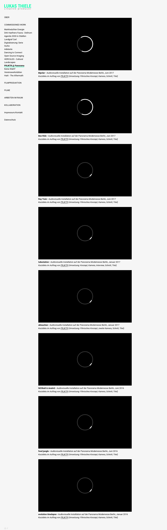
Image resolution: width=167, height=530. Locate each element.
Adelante (8, 49)
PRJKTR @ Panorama (14, 65)
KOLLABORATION (12, 105)
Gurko (7, 46)
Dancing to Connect (13, 52)
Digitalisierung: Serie (13, 43)
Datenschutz (10, 120)
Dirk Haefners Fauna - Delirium (18, 33)
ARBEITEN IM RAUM (13, 97)
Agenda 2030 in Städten (15, 36)
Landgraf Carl (10, 39)
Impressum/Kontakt (13, 112)
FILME (7, 90)
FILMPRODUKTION (13, 83)
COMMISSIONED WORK (15, 25)
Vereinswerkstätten (13, 72)
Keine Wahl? (9, 69)
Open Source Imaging (14, 56)
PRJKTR (64, 76)
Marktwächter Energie (14, 29)
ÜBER (6, 17)
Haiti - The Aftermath (13, 75)
